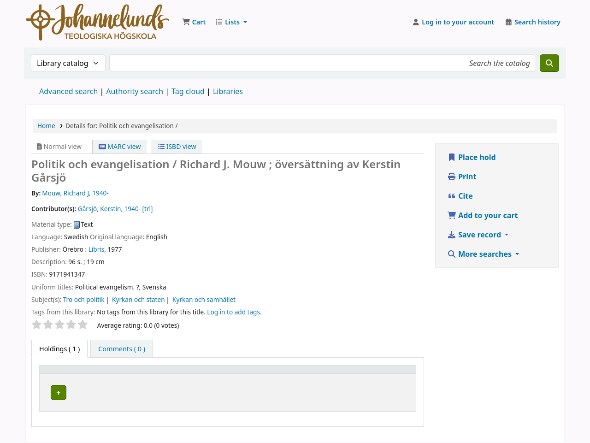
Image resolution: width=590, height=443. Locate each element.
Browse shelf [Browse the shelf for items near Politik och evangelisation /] (342, 391)
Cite (460, 196)
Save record (475, 235)
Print (461, 176)
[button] (193, 22)
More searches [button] (480, 254)
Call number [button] (321, 373)
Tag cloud (188, 91)
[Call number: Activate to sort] (336, 374)
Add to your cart (482, 215)
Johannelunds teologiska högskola (169, 391)
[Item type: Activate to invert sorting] (74, 374)
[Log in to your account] (453, 22)
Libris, (97, 249)
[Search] (549, 63)
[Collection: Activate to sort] (269, 374)
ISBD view (177, 146)
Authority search (134, 91)
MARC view (120, 146)
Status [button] (388, 373)
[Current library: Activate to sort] (175, 374)
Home (46, 125)
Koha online (97, 22)
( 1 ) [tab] (59, 348)
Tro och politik (84, 299)
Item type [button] (59, 373)
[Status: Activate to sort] (395, 374)
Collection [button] (262, 373)
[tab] (121, 349)
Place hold (471, 157)
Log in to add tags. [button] (234, 311)
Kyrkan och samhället (204, 299)
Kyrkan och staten (138, 299)
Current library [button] (136, 373)
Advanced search (68, 91)
